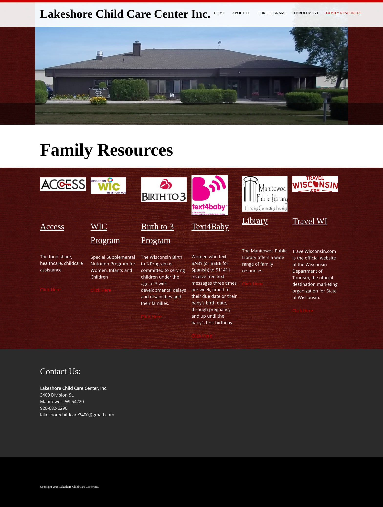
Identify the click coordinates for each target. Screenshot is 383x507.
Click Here (50, 289)
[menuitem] (219, 12)
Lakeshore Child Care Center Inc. (125, 14)
